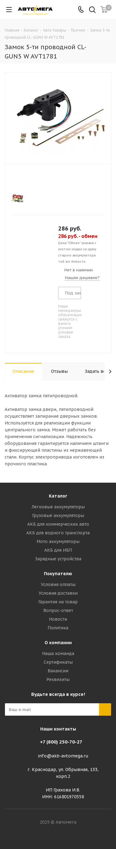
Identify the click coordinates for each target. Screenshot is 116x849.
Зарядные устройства (58, 559)
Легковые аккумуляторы (58, 507)
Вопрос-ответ (58, 610)
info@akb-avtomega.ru (63, 756)
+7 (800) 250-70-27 (61, 742)
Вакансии (58, 671)
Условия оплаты (58, 584)
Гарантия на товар (58, 602)
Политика (58, 628)
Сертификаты (58, 662)
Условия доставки (58, 593)
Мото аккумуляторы (58, 541)
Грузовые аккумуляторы (58, 515)
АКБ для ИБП (58, 550)
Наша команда (58, 653)
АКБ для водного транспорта (58, 533)
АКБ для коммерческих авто (58, 524)
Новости (58, 619)
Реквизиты (58, 679)
